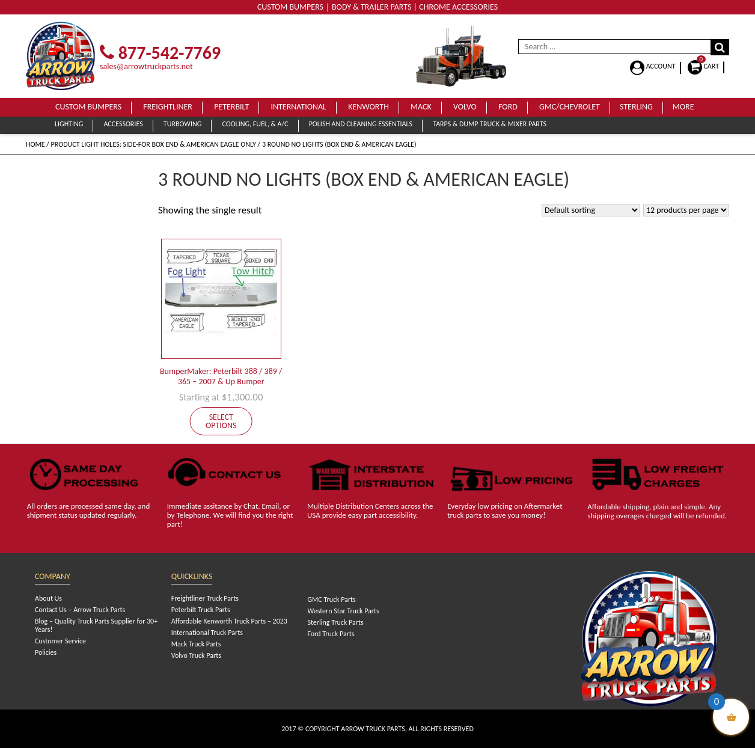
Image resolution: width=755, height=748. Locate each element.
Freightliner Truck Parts (205, 598)
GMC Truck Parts (331, 599)
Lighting (69, 124)
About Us (48, 598)
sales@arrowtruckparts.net (146, 66)
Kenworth (368, 107)
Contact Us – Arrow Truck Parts (80, 609)
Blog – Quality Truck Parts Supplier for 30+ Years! (96, 625)
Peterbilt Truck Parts (200, 609)
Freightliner (167, 107)
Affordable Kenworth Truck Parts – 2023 (229, 621)
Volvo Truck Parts (196, 655)
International (298, 107)
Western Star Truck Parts (343, 611)
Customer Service (60, 641)
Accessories (122, 124)
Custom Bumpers (88, 107)
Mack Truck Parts (196, 644)
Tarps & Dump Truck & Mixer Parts (489, 124)
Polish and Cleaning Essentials (360, 124)
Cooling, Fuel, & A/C (255, 124)
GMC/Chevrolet (569, 107)
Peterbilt (231, 107)
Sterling (636, 107)
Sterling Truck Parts (335, 622)
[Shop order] (591, 210)
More (683, 107)
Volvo (465, 107)
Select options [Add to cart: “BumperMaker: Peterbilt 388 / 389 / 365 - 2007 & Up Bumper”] (221, 421)
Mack (421, 107)
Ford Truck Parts (330, 634)
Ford (508, 107)
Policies (46, 652)
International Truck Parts (207, 632)
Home (35, 144)
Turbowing (182, 124)
